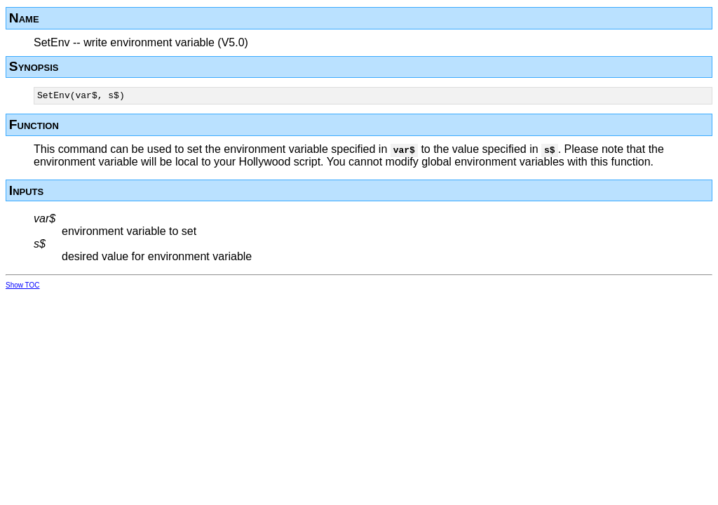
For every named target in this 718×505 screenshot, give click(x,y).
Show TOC (23, 287)
